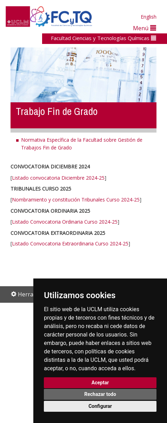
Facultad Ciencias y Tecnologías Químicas (103, 37)
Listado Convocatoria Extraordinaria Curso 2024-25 (70, 243)
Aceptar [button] (100, 382)
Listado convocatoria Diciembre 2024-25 (58, 177)
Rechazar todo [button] (100, 394)
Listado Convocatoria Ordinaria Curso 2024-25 (65, 221)
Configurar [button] (100, 406)
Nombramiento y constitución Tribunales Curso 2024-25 (76, 199)
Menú (144, 28)
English (148, 16)
